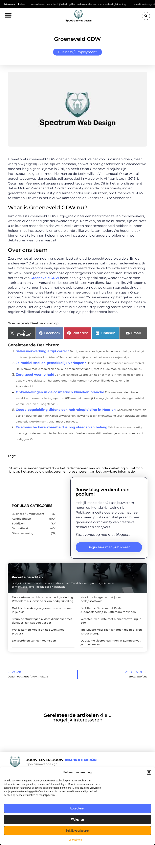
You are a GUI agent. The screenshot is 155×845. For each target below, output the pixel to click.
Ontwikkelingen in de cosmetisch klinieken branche (60, 392)
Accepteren (77, 808)
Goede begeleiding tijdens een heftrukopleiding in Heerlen (66, 410)
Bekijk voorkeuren (77, 830)
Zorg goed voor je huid (35, 374)
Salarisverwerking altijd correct (42, 351)
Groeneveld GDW (44, 278)
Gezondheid (20, 528)
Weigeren (77, 819)
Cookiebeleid (76, 839)
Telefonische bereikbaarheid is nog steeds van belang (61, 427)
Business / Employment (77, 52)
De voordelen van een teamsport (34, 640)
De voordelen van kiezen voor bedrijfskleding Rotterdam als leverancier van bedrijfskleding (73, 4)
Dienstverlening (22, 533)
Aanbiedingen (21, 518)
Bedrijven (18, 523)
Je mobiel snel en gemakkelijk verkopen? (51, 363)
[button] (149, 772)
